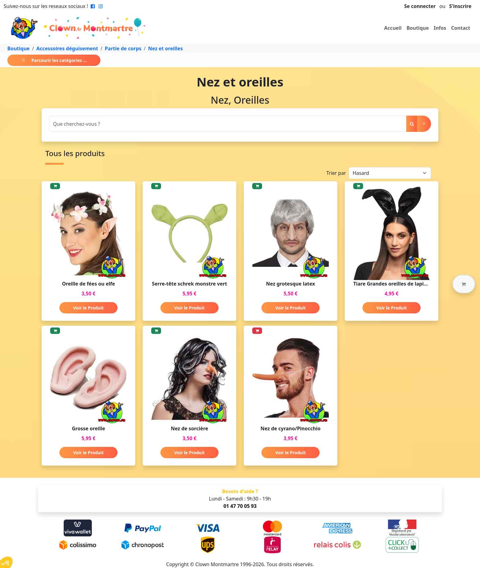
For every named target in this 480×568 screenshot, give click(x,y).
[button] (463, 284)
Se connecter (420, 6)
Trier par (336, 173)
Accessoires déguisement (67, 48)
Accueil (393, 28)
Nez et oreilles (165, 48)
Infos (440, 28)
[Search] (228, 124)
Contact (460, 28)
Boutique (418, 28)
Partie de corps (123, 48)
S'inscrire (460, 6)
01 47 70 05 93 (240, 506)
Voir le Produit (88, 308)
